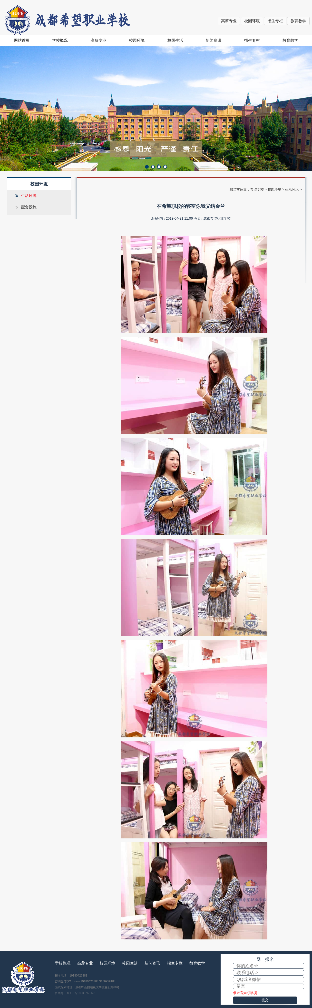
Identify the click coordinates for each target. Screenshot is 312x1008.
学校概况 (60, 40)
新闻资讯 (213, 40)
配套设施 (29, 207)
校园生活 (175, 40)
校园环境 (252, 21)
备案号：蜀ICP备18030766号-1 (75, 993)
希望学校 (257, 189)
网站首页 (21, 40)
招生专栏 (275, 21)
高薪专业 (229, 21)
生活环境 (29, 195)
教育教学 (298, 21)
